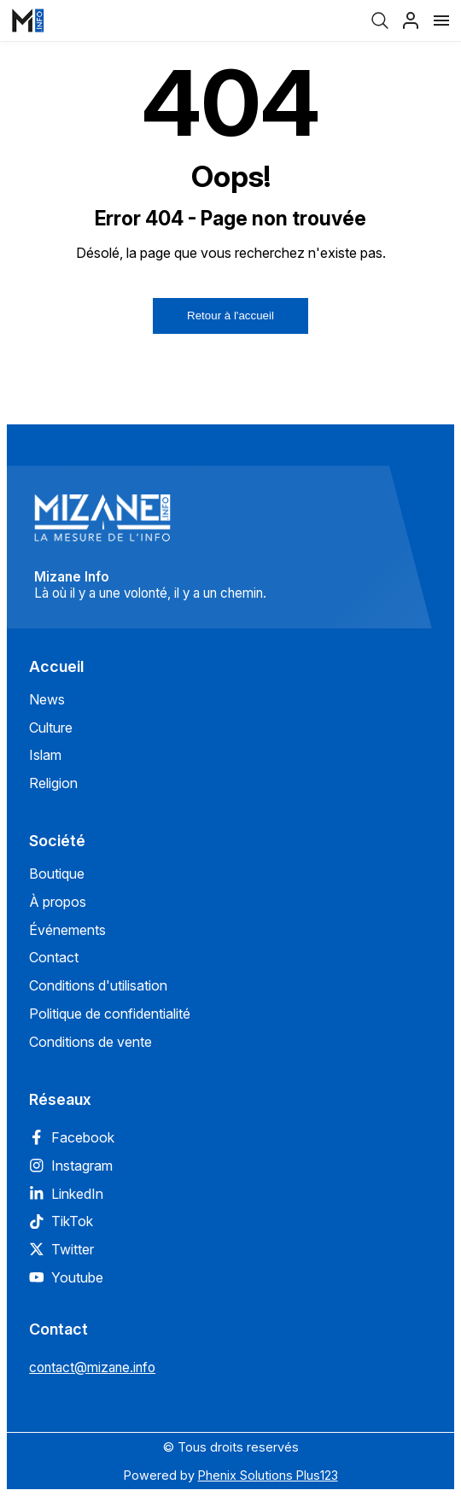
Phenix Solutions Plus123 (268, 1475)
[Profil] (410, 20)
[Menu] (441, 20)
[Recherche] (380, 20)
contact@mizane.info (92, 1367)
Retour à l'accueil (230, 315)
